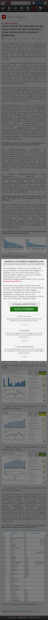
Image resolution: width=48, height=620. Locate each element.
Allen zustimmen (24, 309)
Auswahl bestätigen (24, 304)
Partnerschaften (25, 346)
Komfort (25, 330)
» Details (23, 325)
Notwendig (25, 316)
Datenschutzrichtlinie (12, 281)
